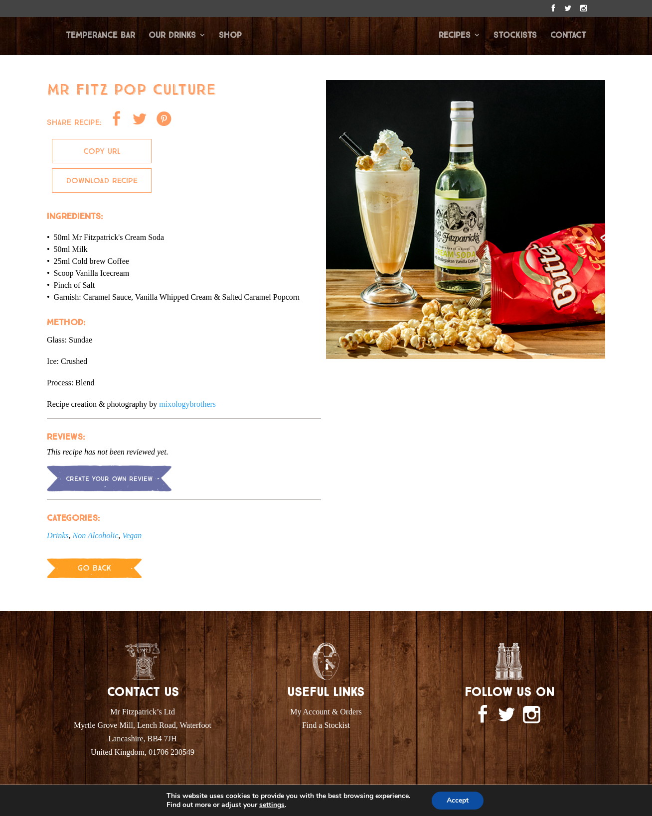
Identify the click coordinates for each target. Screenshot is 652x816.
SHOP (230, 35)
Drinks (58, 535)
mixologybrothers (187, 404)
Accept (458, 800)
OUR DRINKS (172, 35)
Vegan (132, 535)
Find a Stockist (326, 725)
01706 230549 (171, 752)
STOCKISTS (515, 35)
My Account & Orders (326, 711)
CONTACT (568, 35)
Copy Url (102, 151)
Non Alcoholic (96, 535)
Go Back (94, 568)
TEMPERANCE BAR (100, 35)
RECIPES (455, 35)
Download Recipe (102, 180)
